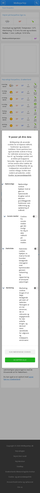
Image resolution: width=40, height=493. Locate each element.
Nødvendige (9, 184)
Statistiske (10, 248)
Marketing (10, 288)
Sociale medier (13, 216)
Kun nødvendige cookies (20, 352)
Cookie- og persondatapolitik (19, 175)
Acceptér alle (20, 360)
